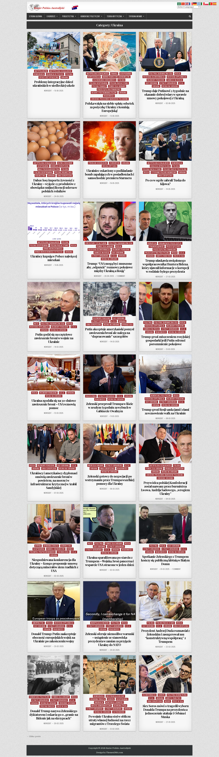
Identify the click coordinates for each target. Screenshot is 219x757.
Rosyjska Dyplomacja (176, 76)
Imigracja (99, 702)
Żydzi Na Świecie (47, 706)
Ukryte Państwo (163, 256)
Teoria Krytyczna (114, 16)
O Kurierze (51, 16)
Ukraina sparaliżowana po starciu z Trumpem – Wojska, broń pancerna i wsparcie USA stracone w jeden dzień (109, 561)
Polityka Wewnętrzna (177, 695)
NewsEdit (48, 91)
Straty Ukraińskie (168, 83)
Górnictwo (66, 545)
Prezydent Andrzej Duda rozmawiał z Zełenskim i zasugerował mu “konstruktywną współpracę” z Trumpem (165, 636)
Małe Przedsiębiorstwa (48, 169)
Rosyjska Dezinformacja (154, 76)
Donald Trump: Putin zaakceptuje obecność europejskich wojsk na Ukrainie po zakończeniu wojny (53, 637)
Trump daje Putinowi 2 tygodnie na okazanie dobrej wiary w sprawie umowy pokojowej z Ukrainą (165, 94)
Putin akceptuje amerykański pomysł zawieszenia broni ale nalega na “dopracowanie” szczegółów (109, 332)
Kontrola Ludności (114, 702)
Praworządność (156, 246)
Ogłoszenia (91, 396)
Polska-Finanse (99, 86)
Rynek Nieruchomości (53, 248)
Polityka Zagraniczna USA (160, 73)
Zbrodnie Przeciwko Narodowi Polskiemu (109, 99)
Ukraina (64, 77)
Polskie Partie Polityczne (175, 169)
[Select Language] (188, 6)
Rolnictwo (40, 175)
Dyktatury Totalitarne (95, 243)
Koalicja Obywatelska (160, 166)
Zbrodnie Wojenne (165, 478)
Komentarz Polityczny (90, 16)
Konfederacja (94, 76)
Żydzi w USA (179, 256)
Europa (111, 699)
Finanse (114, 73)
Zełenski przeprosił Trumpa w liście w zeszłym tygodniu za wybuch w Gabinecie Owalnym (109, 407)
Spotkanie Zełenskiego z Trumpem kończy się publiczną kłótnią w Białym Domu (165, 560)
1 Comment (121, 276)
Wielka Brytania (110, 166)
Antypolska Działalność (60, 71)
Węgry (167, 701)
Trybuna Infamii (135, 16)
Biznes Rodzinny (65, 163)
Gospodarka (125, 73)
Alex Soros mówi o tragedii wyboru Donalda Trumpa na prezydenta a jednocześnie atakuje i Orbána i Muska (165, 711)
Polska (69, 74)
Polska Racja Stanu (119, 83)
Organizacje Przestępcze (170, 243)
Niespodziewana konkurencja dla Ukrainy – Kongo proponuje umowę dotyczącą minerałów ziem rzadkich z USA (53, 565)
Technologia (63, 552)
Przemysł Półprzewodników (42, 552)
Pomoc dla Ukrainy (117, 86)
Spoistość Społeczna (49, 77)
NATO (36, 323)
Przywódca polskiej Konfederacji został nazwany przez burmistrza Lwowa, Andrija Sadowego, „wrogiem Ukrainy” (165, 488)
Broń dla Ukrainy (95, 465)
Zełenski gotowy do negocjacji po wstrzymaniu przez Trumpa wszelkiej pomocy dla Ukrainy (109, 480)
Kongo (70, 549)
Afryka (38, 545)
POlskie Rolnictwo (63, 172)
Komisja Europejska (60, 166)
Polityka (148, 322)
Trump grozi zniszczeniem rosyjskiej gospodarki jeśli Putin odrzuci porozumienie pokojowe (165, 340)
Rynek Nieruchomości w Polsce (49, 251)
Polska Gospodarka (99, 83)
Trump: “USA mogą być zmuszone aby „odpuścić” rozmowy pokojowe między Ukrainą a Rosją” (110, 267)
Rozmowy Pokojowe (155, 80)
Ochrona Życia (120, 705)
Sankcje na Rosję (174, 80)
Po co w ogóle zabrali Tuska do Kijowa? (165, 182)
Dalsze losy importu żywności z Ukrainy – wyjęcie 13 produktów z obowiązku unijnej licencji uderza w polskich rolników (53, 185)
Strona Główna (35, 16)
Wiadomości (109, 95)
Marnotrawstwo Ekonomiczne (116, 76)
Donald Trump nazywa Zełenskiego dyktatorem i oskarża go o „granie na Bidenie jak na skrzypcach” (54, 714)
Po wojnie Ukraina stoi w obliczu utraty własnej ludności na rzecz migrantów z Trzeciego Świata (109, 720)
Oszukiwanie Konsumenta (104, 80)
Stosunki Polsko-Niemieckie (163, 172)
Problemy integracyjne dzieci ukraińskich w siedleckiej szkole (54, 83)
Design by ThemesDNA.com (109, 753)
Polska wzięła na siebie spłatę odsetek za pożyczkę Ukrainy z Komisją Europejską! (109, 107)
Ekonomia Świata (51, 545)
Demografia (39, 74)
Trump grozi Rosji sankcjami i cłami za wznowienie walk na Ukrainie (165, 411)
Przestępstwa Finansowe (108, 89)
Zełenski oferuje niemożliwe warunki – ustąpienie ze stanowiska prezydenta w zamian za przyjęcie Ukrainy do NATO (109, 639)
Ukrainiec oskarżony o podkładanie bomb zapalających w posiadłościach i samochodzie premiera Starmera (109, 174)
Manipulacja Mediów (100, 623)
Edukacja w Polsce (55, 74)
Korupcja (152, 243)
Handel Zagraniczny (56, 549)
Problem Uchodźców (98, 163)
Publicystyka (68, 16)
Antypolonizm (41, 71)
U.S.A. (181, 83)
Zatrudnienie (119, 712)
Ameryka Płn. (38, 623)
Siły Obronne (151, 83)
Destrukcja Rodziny (115, 696)
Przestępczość (173, 246)
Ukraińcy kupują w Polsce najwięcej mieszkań (53, 258)
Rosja (177, 73)
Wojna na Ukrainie (170, 86)
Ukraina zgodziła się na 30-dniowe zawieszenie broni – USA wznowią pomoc (53, 404)
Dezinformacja (149, 695)
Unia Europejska (64, 175)
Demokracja (177, 163)
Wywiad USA (127, 324)
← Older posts (34, 736)
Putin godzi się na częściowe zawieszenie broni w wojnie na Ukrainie (53, 338)
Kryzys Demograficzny (101, 705)
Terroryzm (115, 163)
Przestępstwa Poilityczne (157, 252)
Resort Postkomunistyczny (104, 92)
